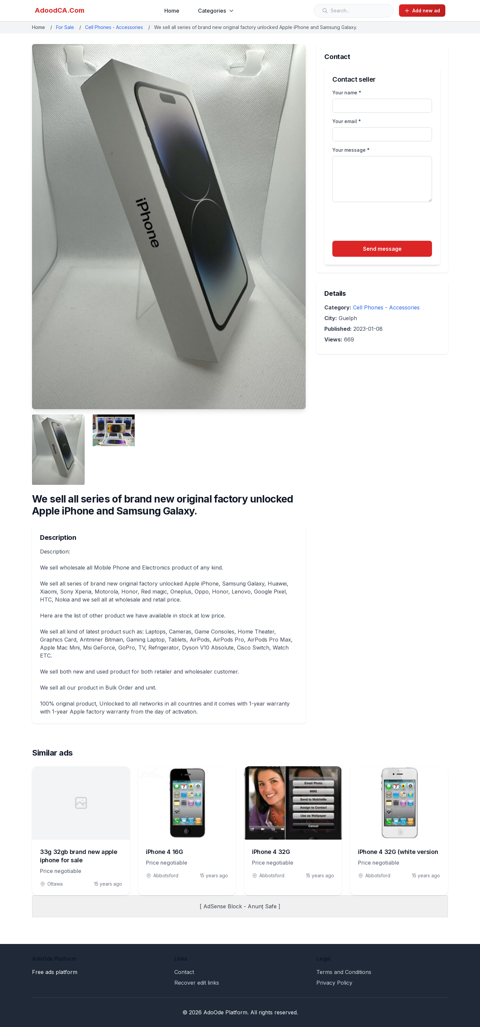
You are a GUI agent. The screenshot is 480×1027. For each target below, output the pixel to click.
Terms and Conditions (343, 972)
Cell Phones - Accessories (114, 27)
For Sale (65, 27)
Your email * (346, 121)
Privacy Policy (334, 982)
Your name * (346, 92)
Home (171, 10)
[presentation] (383, 222)
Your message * (351, 150)
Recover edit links (196, 982)
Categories (216, 10)
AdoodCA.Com (59, 10)
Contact (184, 972)
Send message (382, 248)
